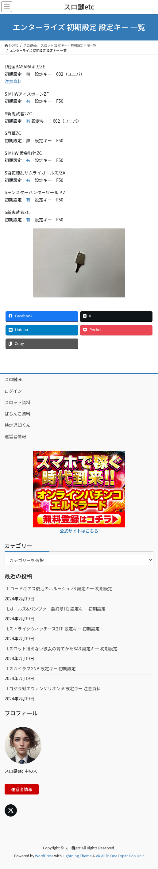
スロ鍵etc (14, 379)
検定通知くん (17, 425)
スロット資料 (17, 402)
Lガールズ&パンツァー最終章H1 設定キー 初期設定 (56, 609)
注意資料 (13, 81)
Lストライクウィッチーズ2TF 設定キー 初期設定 (53, 629)
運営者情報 (15, 436)
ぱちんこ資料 (17, 414)
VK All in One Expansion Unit (120, 855)
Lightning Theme (77, 855)
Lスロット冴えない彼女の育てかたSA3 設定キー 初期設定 (62, 648)
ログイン (13, 391)
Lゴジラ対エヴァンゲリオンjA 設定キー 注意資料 (54, 688)
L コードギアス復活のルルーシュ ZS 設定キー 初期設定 (59, 588)
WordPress (44, 855)
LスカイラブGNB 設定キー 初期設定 (41, 668)
